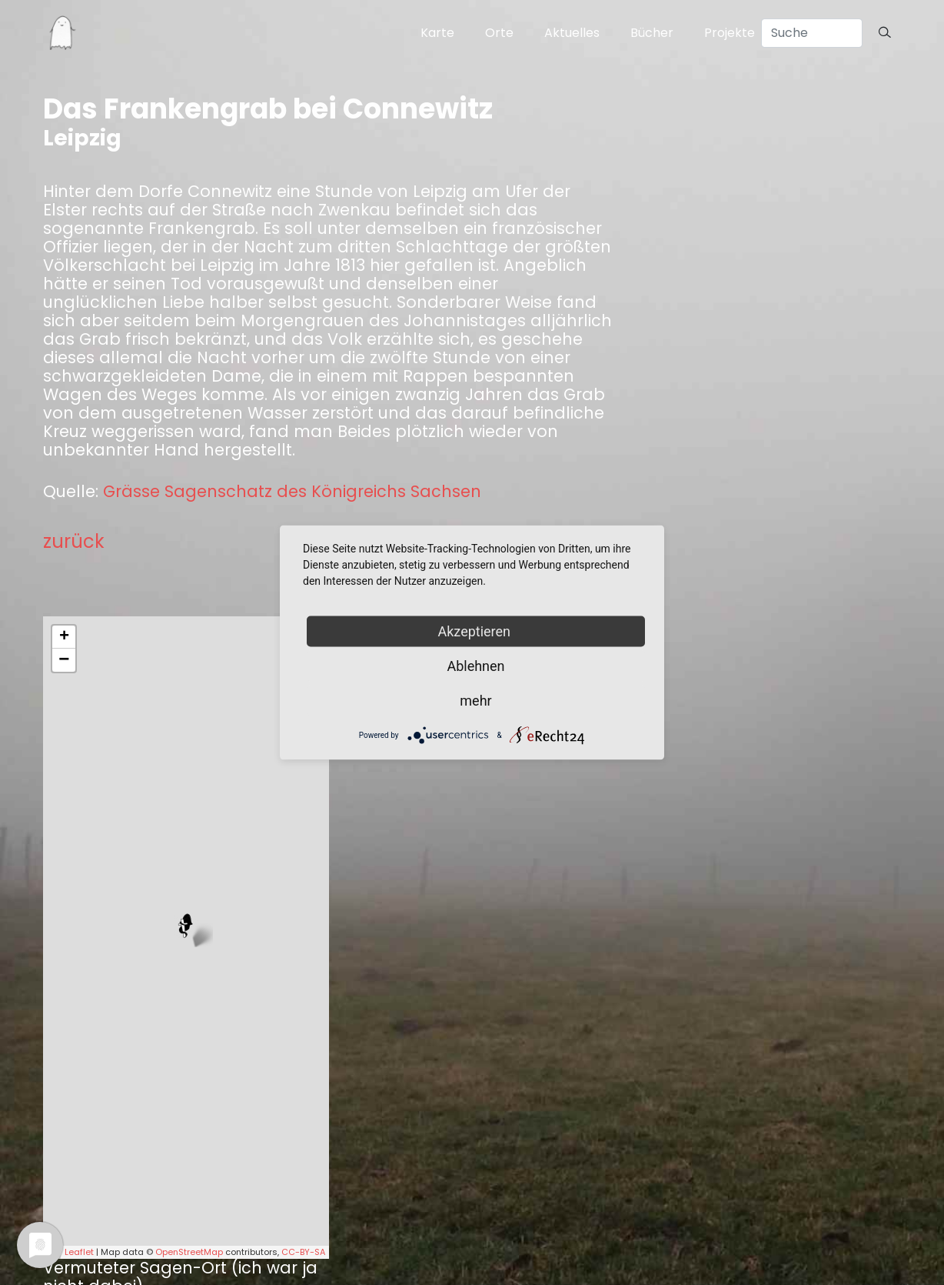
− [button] (63, 660)
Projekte (729, 33)
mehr (475, 701)
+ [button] (64, 637)
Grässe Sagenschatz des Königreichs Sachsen (292, 491)
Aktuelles (572, 33)
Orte (499, 33)
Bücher (651, 33)
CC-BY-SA (303, 1252)
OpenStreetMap (189, 1252)
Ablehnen (475, 666)
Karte (437, 33)
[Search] (812, 33)
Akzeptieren (476, 631)
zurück (74, 541)
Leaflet (79, 1252)
